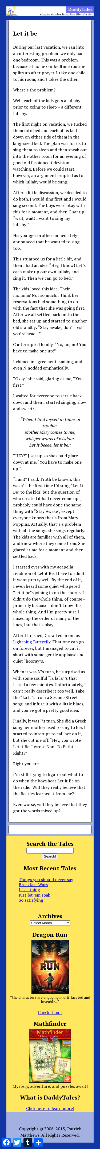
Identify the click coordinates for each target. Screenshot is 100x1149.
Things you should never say (46, 879)
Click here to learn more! (50, 1108)
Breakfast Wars (33, 884)
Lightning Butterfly (31, 642)
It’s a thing (29, 890)
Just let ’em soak (34, 895)
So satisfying (31, 900)
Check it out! (50, 1012)
